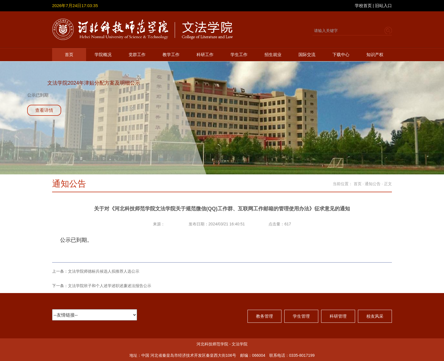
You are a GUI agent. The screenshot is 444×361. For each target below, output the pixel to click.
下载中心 (340, 54)
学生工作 (238, 54)
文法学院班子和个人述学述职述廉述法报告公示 (109, 285)
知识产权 (374, 54)
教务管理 (264, 316)
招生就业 (272, 54)
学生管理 (301, 316)
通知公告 (373, 183)
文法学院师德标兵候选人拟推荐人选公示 (103, 271)
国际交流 (306, 54)
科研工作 (205, 54)
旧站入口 (383, 5)
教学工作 (171, 54)
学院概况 (103, 54)
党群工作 (137, 54)
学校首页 (363, 5)
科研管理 (338, 316)
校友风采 (374, 316)
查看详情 (44, 110)
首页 (69, 54)
